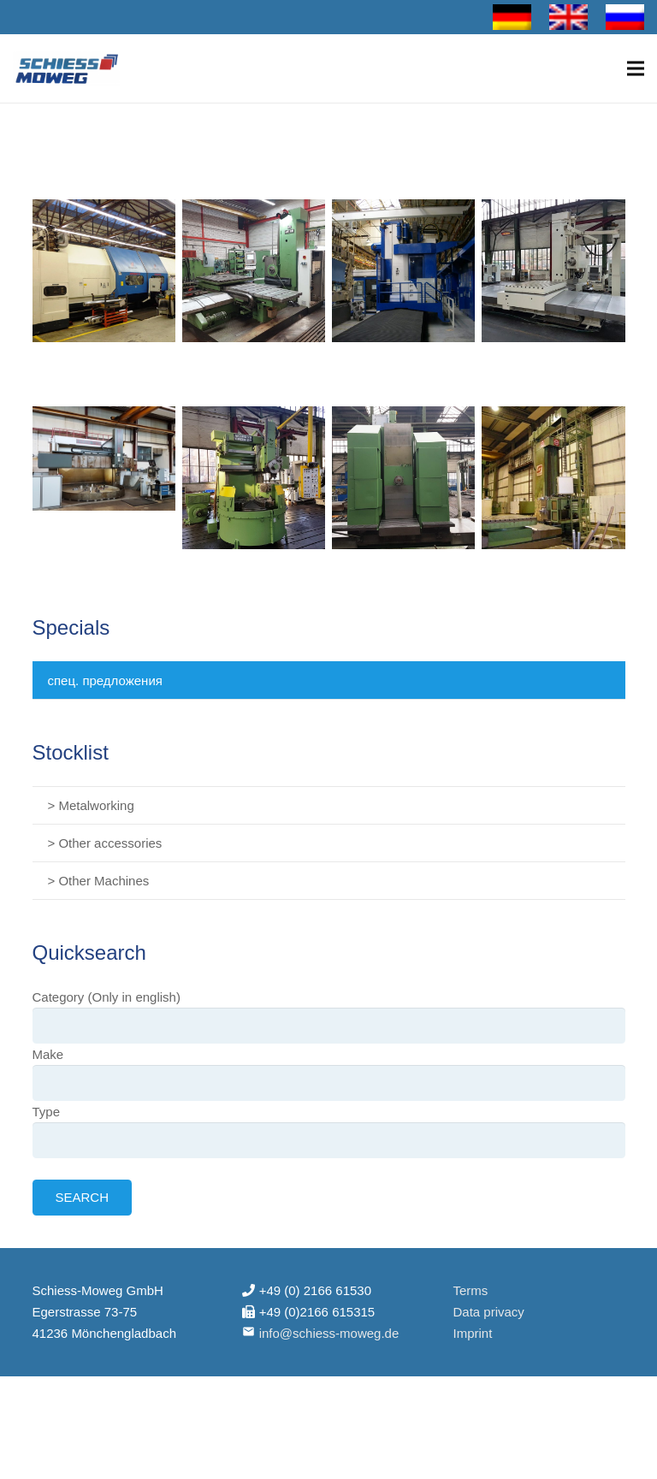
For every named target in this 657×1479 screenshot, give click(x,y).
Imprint (472, 1333)
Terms (470, 1290)
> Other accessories (105, 843)
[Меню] (635, 68)
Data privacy (488, 1311)
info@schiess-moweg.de (329, 1333)
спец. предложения (105, 680)
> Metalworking (91, 805)
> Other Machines (99, 880)
